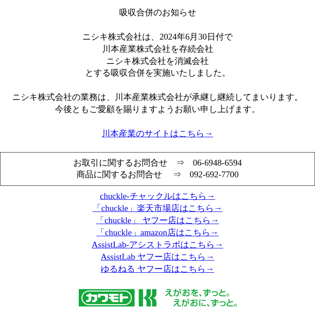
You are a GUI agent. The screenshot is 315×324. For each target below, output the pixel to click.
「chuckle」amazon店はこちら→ (157, 232)
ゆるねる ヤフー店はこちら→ (157, 269)
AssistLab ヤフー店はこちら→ (158, 256)
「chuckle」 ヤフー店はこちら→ (157, 220)
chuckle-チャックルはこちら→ (157, 196)
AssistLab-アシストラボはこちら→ (157, 244)
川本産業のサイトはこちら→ (157, 133)
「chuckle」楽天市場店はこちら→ (157, 208)
